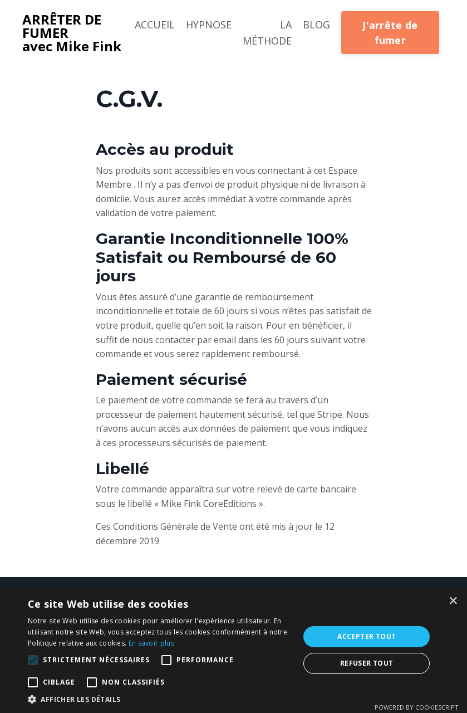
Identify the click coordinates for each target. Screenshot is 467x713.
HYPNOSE (209, 24)
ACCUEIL (155, 24)
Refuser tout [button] (367, 663)
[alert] (233, 650)
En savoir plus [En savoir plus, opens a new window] (151, 643)
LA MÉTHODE (267, 32)
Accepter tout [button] (366, 636)
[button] (33, 660)
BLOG (316, 24)
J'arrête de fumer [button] (389, 32)
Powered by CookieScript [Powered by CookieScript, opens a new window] (417, 707)
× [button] (453, 601)
